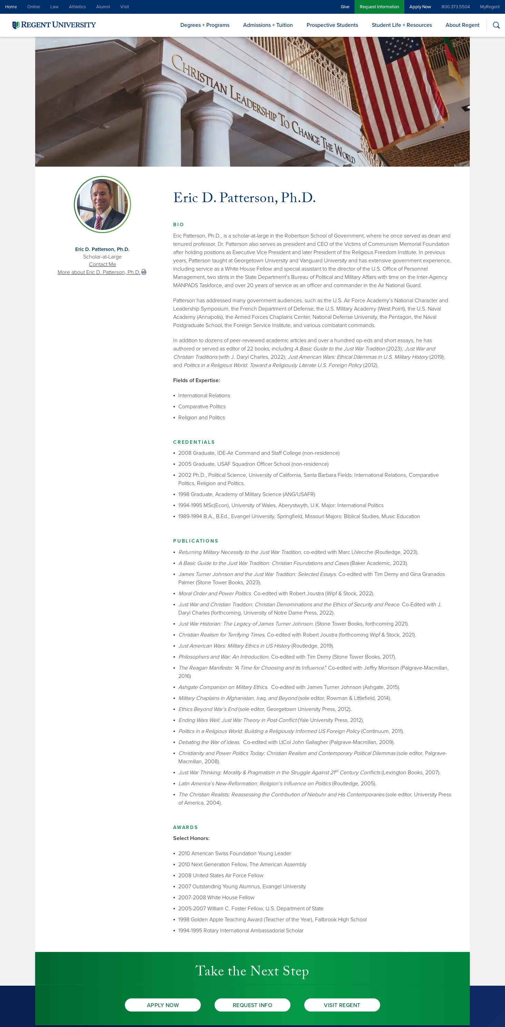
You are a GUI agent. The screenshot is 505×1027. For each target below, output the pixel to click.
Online (33, 7)
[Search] (496, 25)
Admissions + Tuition (268, 25)
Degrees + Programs (204, 25)
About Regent (462, 25)
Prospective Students (332, 25)
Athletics (77, 7)
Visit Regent (342, 1005)
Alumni (103, 7)
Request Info (253, 1005)
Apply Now (420, 7)
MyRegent (490, 7)
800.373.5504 (456, 7)
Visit (124, 7)
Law (54, 7)
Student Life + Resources (402, 25)
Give (345, 7)
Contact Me (102, 264)
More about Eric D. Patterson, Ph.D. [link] (99, 272)
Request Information (379, 7)
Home (11, 7)
